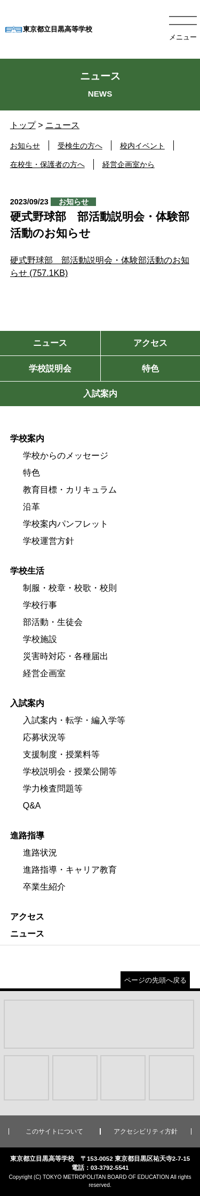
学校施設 (40, 639)
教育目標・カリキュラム (70, 489)
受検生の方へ (80, 145)
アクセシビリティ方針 (146, 1131)
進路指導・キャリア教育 (70, 869)
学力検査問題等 (53, 788)
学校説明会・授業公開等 (70, 771)
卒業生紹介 (44, 886)
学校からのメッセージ (65, 455)
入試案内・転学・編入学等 (74, 720)
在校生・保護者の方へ (47, 164)
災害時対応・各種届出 (65, 656)
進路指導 (27, 835)
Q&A (32, 805)
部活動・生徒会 (53, 622)
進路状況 (40, 852)
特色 (31, 472)
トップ (23, 125)
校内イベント (142, 145)
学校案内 (27, 438)
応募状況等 (44, 737)
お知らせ (25, 145)
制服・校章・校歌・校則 (70, 587)
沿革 (31, 506)
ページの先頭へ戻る (155, 980)
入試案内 (27, 703)
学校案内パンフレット (65, 523)
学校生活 (27, 570)
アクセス (27, 916)
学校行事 (40, 604)
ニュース (62, 125)
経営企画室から (128, 164)
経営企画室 (44, 673)
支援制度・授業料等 (61, 754)
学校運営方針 (48, 540)
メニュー (183, 37)
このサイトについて (54, 1131)
